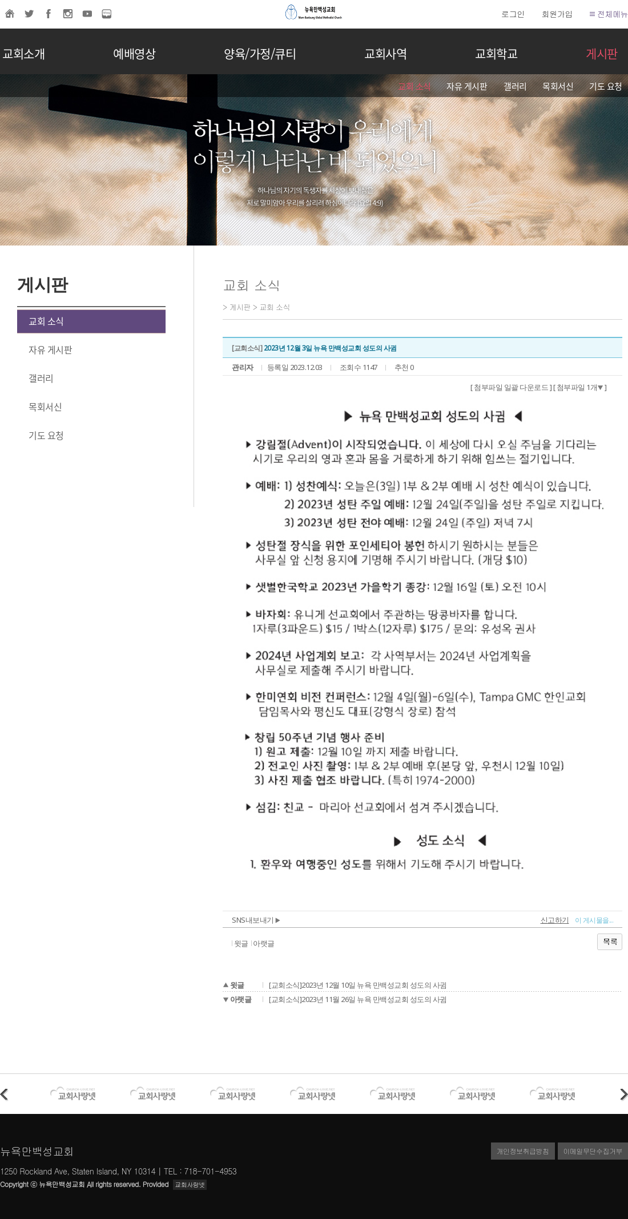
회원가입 (557, 13)
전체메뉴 (609, 13)
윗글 (241, 943)
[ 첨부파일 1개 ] (580, 387)
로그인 (513, 13)
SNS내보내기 (256, 920)
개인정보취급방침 (523, 1151)
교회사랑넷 (190, 1184)
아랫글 (264, 943)
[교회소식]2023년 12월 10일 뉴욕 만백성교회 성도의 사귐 (358, 985)
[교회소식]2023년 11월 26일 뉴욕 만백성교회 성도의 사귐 (358, 999)
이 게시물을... (594, 920)
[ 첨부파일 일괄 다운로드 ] (510, 387)
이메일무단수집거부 (593, 1151)
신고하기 (555, 920)
